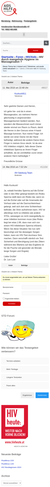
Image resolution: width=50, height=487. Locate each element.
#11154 (43, 167)
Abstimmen (42, 395)
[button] (24, 34)
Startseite (7, 56)
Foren (19, 56)
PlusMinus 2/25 (7, 461)
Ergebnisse (27, 395)
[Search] (46, 43)
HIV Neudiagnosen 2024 (11, 467)
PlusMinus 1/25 (7, 464)
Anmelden (11, 304)
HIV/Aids (31, 56)
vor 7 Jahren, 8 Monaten (24, 69)
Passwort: (6, 293)
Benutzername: (8, 287)
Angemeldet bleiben (12, 299)
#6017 (45, 88)
